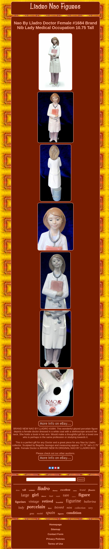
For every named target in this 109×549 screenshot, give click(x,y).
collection (80, 507)
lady (21, 507)
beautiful (59, 502)
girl (35, 494)
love (50, 508)
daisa (18, 490)
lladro (44, 488)
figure (84, 494)
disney (55, 490)
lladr (51, 496)
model (40, 513)
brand (83, 490)
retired (47, 501)
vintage (34, 501)
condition (74, 513)
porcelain (36, 506)
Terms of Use (55, 543)
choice (75, 490)
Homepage (55, 524)
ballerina (90, 501)
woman (32, 490)
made (58, 496)
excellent (65, 489)
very (90, 507)
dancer (43, 496)
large (25, 495)
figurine (73, 500)
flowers (91, 490)
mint (69, 507)
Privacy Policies (55, 539)
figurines (20, 501)
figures (61, 514)
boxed (59, 507)
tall (24, 489)
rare (66, 495)
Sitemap (55, 529)
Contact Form (55, 534)
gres (32, 513)
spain (50, 512)
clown (74, 496)
